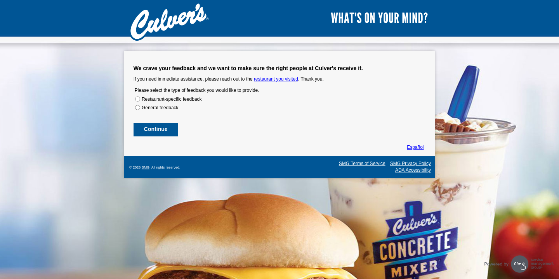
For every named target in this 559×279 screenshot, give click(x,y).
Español (415, 147)
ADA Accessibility (413, 170)
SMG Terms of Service (362, 163)
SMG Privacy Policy (410, 163)
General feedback (160, 107)
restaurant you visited (276, 79)
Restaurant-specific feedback (172, 99)
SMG (146, 167)
